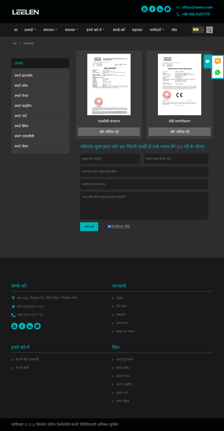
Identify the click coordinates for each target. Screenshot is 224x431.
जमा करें (89, 226)
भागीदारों (157, 30)
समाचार (71, 30)
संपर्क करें (119, 30)
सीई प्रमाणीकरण (179, 121)
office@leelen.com (197, 7)
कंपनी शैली (22, 368)
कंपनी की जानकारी (27, 359)
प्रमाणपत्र (121, 323)
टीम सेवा (121, 306)
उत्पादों (30, 30)
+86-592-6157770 (196, 14)
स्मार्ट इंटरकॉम (23, 75)
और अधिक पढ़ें (109, 132)
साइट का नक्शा (125, 331)
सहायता (137, 30)
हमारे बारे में (95, 30)
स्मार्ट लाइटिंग (23, 106)
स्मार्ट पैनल (21, 96)
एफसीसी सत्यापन (109, 121)
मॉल (174, 30)
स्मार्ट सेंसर (21, 146)
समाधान (50, 30)
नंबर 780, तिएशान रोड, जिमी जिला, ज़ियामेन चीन (47, 298)
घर (16, 30)
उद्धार (119, 298)
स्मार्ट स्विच (21, 126)
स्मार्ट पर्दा (20, 116)
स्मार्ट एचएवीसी (24, 136)
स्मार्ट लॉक (21, 86)
